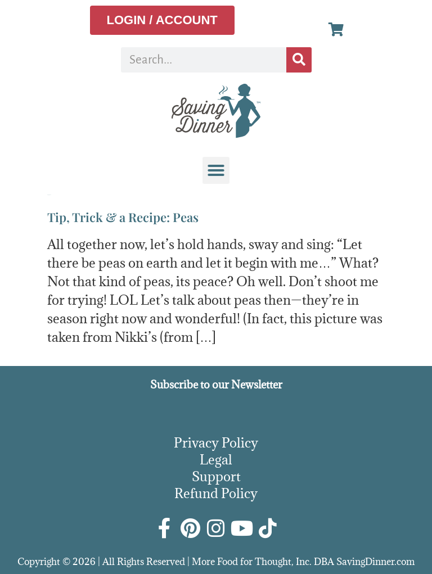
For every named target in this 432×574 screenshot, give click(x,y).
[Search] (299, 60)
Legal (216, 459)
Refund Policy (216, 493)
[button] (216, 170)
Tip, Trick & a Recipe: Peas (123, 217)
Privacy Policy (216, 442)
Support (216, 476)
